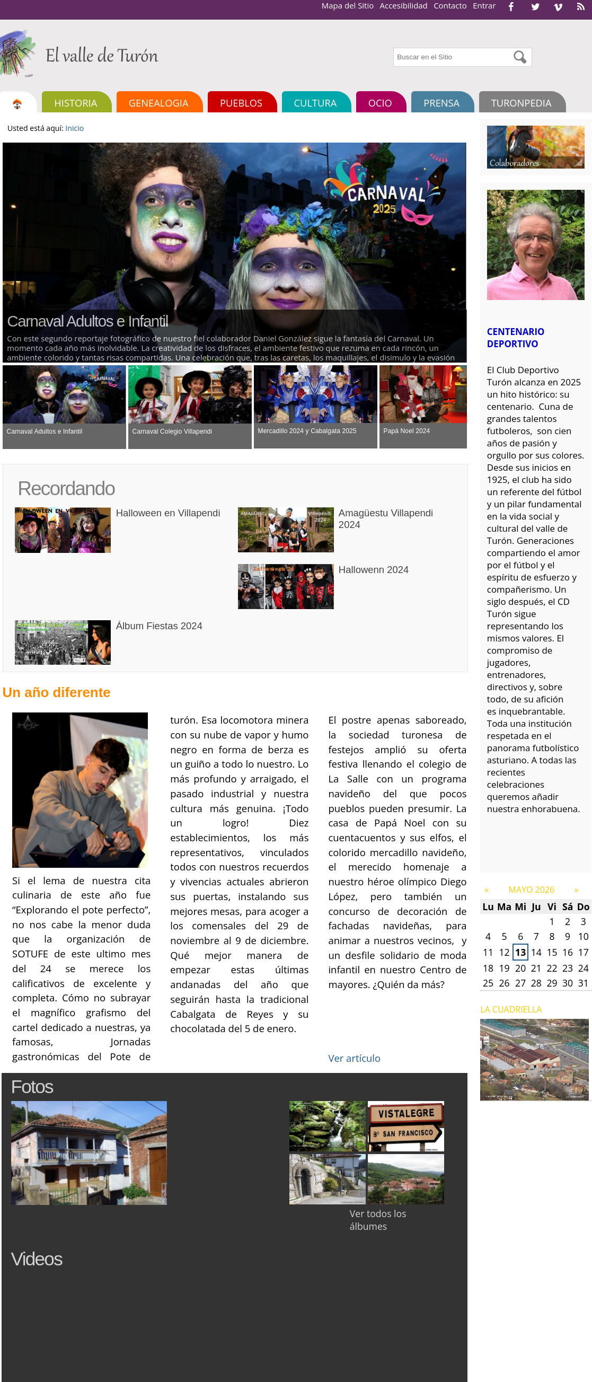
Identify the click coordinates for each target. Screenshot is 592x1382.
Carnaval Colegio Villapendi (172, 431)
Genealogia (159, 102)
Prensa (441, 102)
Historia (75, 102)
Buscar (392, 46)
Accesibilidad (404, 5)
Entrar (484, 5)
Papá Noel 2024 (407, 431)
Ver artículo (354, 1057)
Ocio (380, 102)
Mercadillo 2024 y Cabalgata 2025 (307, 431)
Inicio (74, 128)
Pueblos (241, 102)
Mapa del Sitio (348, 5)
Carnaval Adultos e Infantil (87, 321)
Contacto (450, 5)
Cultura (315, 102)
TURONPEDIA (521, 102)
